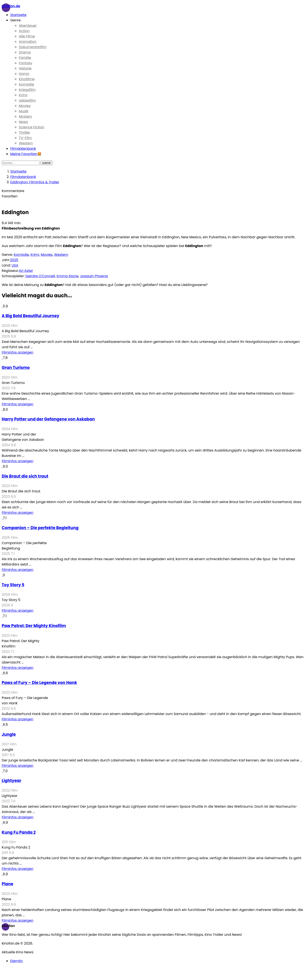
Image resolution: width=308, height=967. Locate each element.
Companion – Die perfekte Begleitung (40, 528)
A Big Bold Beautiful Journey (30, 316)
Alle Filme (27, 36)
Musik (23, 111)
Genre (15, 20)
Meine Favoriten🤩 (25, 153)
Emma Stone (67, 276)
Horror (24, 73)
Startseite (18, 14)
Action (24, 30)
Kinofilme (27, 79)
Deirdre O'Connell (40, 276)
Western (26, 143)
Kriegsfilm (27, 89)
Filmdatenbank (23, 148)
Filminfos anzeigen (17, 352)
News (23, 121)
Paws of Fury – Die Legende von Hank (39, 683)
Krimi (23, 95)
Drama (25, 52)
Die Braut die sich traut (25, 476)
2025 (14, 260)
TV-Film (25, 137)
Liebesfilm (27, 100)
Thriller (24, 132)
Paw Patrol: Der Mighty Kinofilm (34, 626)
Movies (25, 105)
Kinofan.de (11, 6)
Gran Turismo (16, 367)
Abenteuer (28, 25)
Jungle (9, 734)
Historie (25, 68)
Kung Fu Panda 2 (19, 832)
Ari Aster (26, 270)
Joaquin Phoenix (94, 276)
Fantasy (25, 63)
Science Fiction (31, 127)
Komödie (26, 84)
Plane (7, 884)
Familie (25, 57)
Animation (28, 41)
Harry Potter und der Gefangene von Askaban (48, 419)
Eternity (16, 960)
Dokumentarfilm (32, 46)
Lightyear (11, 780)
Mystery (25, 116)
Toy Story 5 (13, 585)
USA (15, 265)
